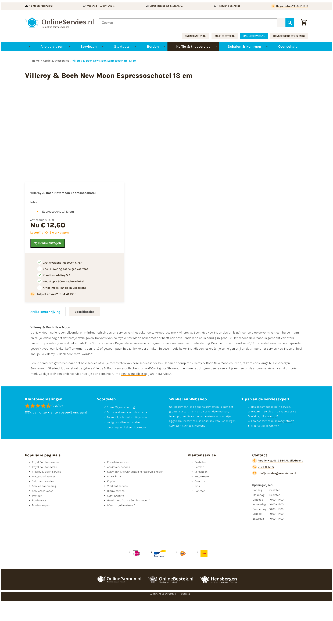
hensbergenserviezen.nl (289, 36)
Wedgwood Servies (43, 476)
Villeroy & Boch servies (46, 471)
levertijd (272, 416)
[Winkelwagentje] (303, 22)
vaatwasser (288, 411)
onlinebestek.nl (224, 36)
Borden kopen (41, 505)
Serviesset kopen (42, 491)
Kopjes (111, 481)
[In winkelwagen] (47, 243)
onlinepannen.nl (195, 36)
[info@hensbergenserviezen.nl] (274, 473)
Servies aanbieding (44, 486)
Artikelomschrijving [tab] (45, 312)
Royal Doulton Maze (44, 467)
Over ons (200, 481)
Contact (200, 491)
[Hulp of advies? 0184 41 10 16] (289, 6)
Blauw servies (115, 491)
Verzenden (201, 471)
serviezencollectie (133, 374)
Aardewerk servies (118, 467)
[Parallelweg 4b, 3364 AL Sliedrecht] (277, 460)
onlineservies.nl (254, 36)
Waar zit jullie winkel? (121, 505)
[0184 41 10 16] (263, 467)
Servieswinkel (115, 495)
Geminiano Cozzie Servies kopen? (128, 500)
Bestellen (200, 462)
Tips (197, 486)
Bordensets (39, 500)
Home (36, 60)
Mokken (37, 495)
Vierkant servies (117, 486)
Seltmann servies (43, 481)
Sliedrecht (55, 368)
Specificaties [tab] (84, 312)
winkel (273, 425)
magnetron (285, 421)
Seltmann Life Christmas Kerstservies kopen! (135, 471)
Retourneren (202, 476)
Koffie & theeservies (56, 60)
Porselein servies (117, 462)
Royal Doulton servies (45, 462)
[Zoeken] (188, 22)
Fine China (114, 476)
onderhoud (263, 406)
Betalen (199, 467)
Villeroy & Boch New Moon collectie (216, 363)
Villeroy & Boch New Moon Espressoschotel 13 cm (104, 60)
